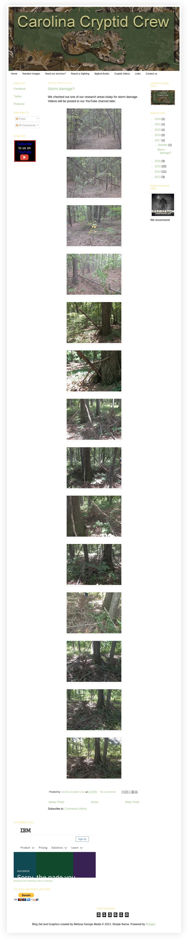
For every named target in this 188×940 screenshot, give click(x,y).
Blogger (150, 924)
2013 (158, 176)
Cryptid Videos (122, 73)
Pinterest (19, 104)
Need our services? (55, 73)
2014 (158, 171)
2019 (158, 135)
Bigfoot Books (102, 73)
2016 (158, 161)
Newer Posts (56, 802)
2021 (158, 124)
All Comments (26, 125)
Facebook (20, 88)
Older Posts (132, 802)
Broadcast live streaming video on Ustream (33, 881)
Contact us (151, 73)
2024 (158, 119)
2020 (158, 129)
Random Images (31, 73)
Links (138, 73)
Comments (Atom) (76, 808)
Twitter (18, 96)
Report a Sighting (80, 73)
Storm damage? (61, 89)
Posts (20, 118)
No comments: (108, 792)
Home (14, 73)
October (163, 145)
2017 (158, 140)
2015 (158, 166)
